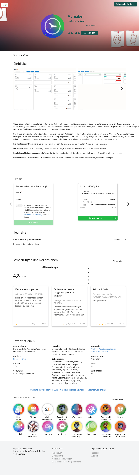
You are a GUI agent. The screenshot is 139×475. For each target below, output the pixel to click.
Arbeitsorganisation (107, 349)
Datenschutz (57, 455)
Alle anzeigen (118, 261)
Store (15, 55)
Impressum (57, 453)
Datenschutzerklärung (33, 214)
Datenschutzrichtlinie (98, 390)
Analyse (94, 349)
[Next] (121, 88)
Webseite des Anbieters (41, 390)
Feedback (95, 453)
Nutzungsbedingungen (75, 390)
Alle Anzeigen (118, 399)
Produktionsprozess (99, 351)
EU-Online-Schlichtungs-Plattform (67, 461)
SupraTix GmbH (20, 359)
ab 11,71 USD (89, 33)
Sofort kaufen (103, 218)
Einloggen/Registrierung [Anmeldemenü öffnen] (125, 4)
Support (59, 390)
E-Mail (18, 199)
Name (18, 192)
